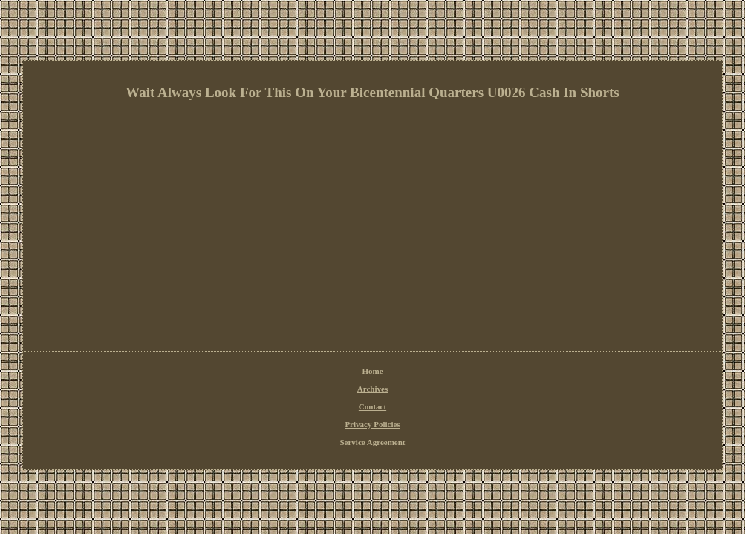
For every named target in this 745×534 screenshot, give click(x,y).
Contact (372, 406)
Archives (372, 388)
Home (372, 370)
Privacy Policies (372, 424)
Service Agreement (372, 442)
